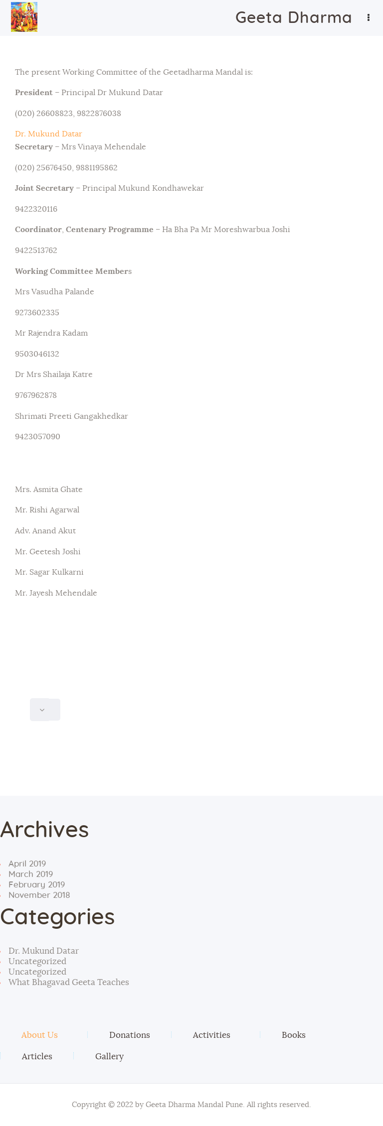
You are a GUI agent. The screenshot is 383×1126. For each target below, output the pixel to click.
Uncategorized (37, 961)
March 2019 (30, 874)
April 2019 (27, 864)
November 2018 (39, 895)
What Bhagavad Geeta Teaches (68, 982)
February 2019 (36, 884)
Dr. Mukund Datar (48, 134)
